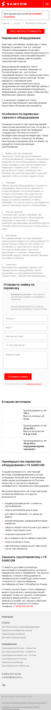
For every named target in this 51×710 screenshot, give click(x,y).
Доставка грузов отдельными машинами (21, 627)
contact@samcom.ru (12, 677)
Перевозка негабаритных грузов (17, 630)
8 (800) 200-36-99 (11, 674)
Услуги (6, 622)
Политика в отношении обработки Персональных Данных (24, 703)
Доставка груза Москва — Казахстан (19, 651)
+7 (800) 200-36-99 (23, 606)
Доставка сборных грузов (14, 637)
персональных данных (33, 384)
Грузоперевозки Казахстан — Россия (19, 655)
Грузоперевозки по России (14, 658)
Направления (9, 644)
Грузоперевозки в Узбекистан (15, 665)
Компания (7, 616)
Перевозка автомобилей (13, 634)
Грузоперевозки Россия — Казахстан (19, 648)
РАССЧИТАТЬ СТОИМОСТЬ (25, 31)
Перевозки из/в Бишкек (12, 662)
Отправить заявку (18, 377)
